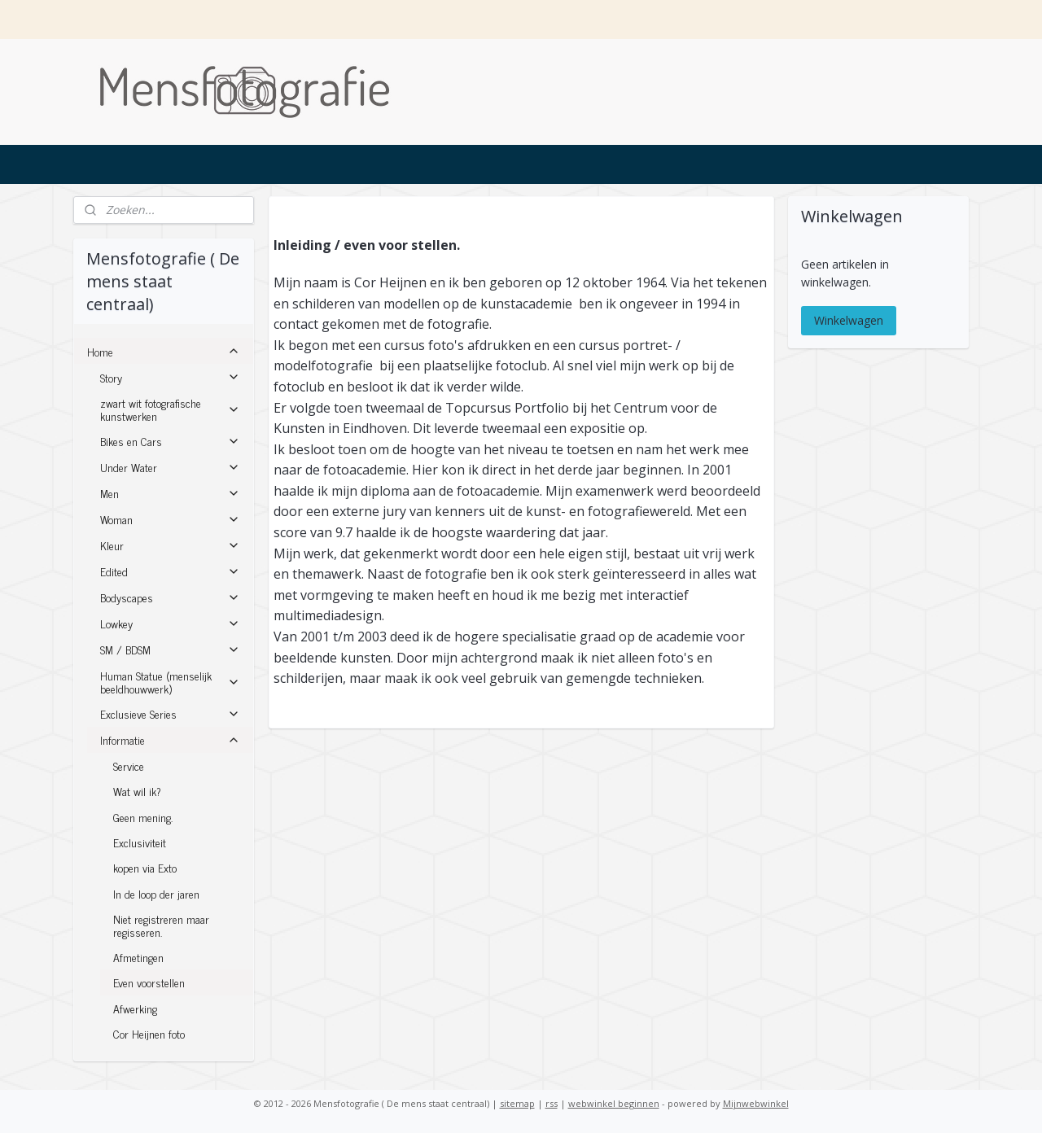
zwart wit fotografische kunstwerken (170, 408)
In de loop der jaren (156, 893)
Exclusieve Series (170, 713)
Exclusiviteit (139, 842)
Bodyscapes (170, 597)
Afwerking (135, 1008)
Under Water (170, 466)
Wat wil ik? (137, 790)
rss (551, 1103)
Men (170, 492)
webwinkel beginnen (613, 1103)
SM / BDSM (170, 649)
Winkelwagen (848, 320)
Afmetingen (138, 956)
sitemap (517, 1103)
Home (163, 351)
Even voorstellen (149, 982)
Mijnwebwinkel (756, 1103)
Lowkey (170, 623)
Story (170, 377)
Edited (170, 571)
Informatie (170, 739)
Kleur (170, 545)
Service (128, 765)
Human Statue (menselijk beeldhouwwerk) (170, 681)
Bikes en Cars (170, 440)
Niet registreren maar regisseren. (161, 924)
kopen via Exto (145, 867)
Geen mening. (143, 816)
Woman (170, 519)
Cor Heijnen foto (149, 1033)
